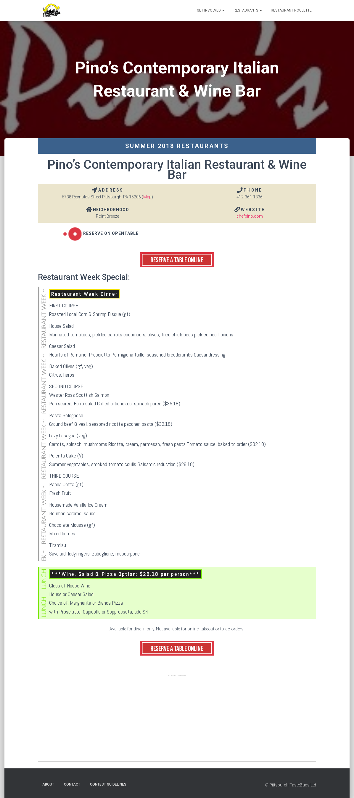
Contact (72, 784)
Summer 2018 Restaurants (177, 146)
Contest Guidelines (108, 784)
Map (147, 197)
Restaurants (248, 10)
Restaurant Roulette (291, 10)
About (48, 784)
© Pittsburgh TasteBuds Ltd (290, 785)
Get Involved (211, 10)
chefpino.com (249, 216)
